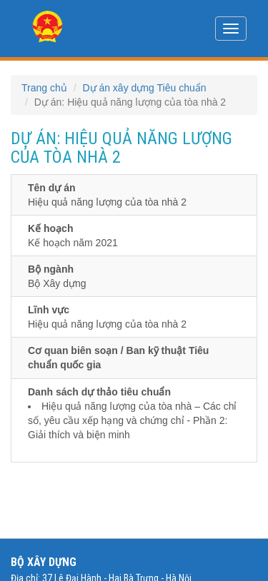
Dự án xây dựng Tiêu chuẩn (144, 88)
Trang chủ (44, 88)
